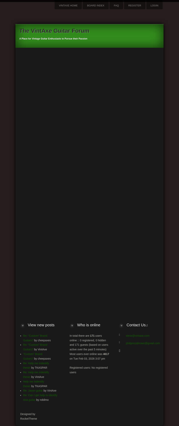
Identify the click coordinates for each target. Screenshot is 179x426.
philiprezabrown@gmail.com (143, 343)
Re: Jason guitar (33, 390)
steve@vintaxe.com (137, 335)
